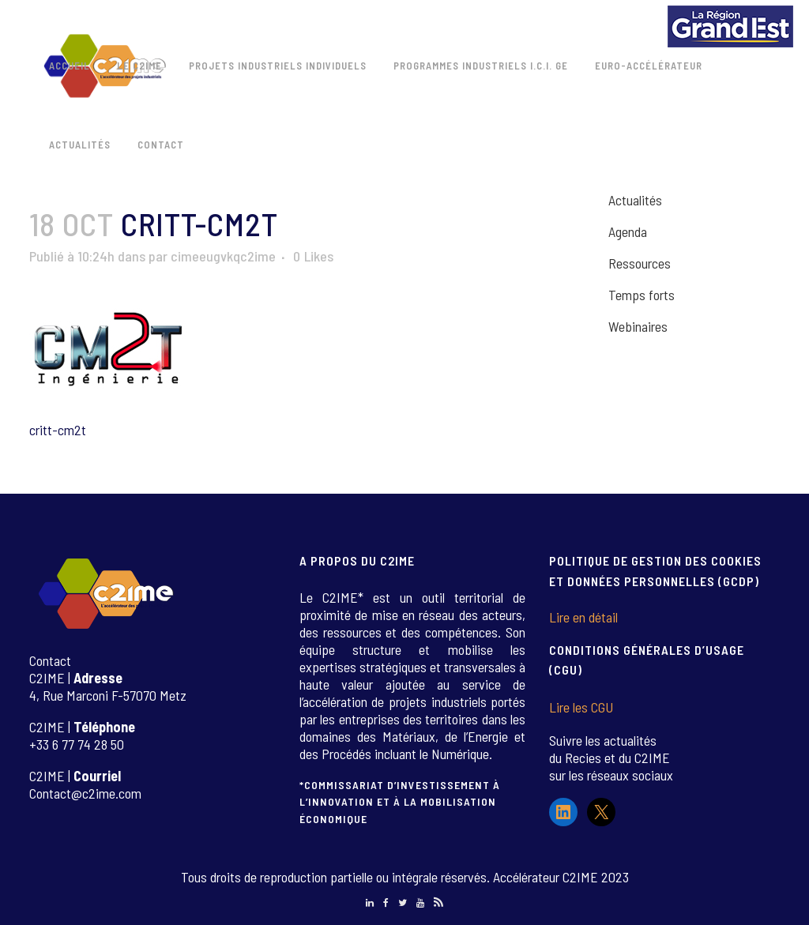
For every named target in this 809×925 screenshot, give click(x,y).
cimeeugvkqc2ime (223, 256)
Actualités (635, 200)
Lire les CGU (581, 707)
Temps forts (641, 294)
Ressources (639, 263)
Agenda (627, 231)
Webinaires (638, 326)
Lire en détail (583, 617)
